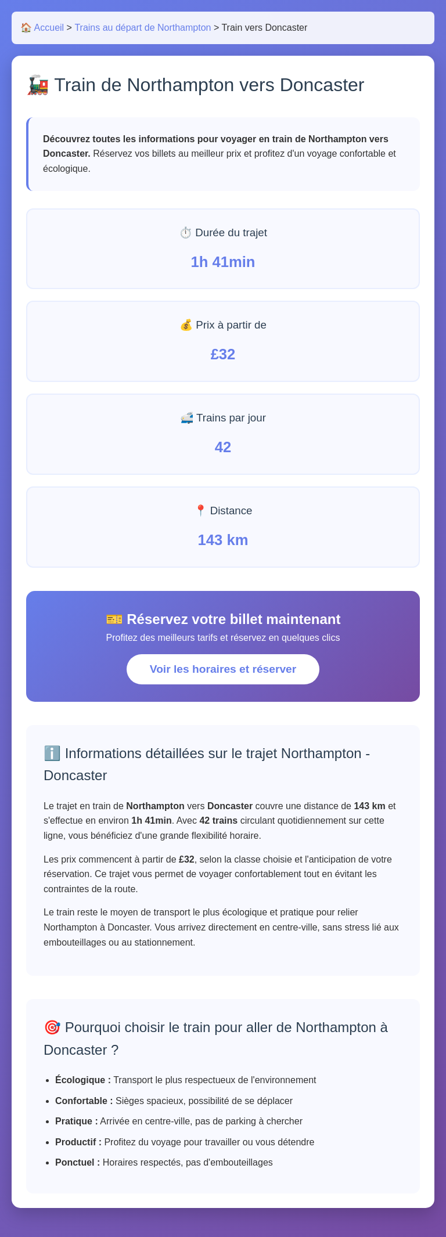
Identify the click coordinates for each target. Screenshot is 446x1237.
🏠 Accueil (42, 28)
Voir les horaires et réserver (223, 669)
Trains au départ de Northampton (142, 28)
